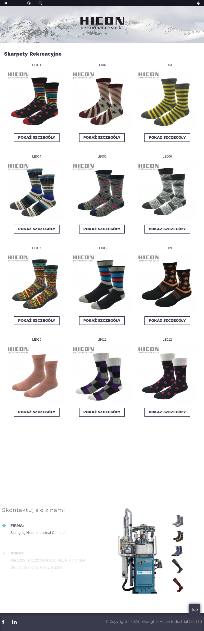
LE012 (167, 339)
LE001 (36, 65)
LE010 (36, 339)
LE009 (167, 248)
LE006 (167, 156)
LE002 (102, 65)
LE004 (36, 156)
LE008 (102, 248)
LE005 (102, 156)
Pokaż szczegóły (36, 137)
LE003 (167, 65)
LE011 (102, 339)
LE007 (36, 248)
